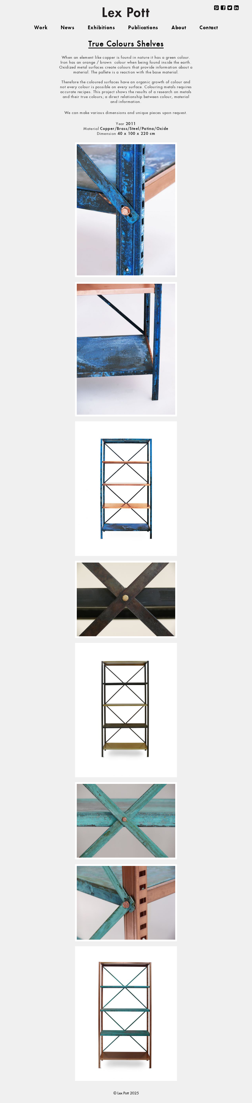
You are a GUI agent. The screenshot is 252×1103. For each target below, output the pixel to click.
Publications (143, 28)
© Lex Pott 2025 (126, 1093)
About (179, 28)
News (67, 28)
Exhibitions (101, 28)
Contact (209, 28)
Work (40, 28)
